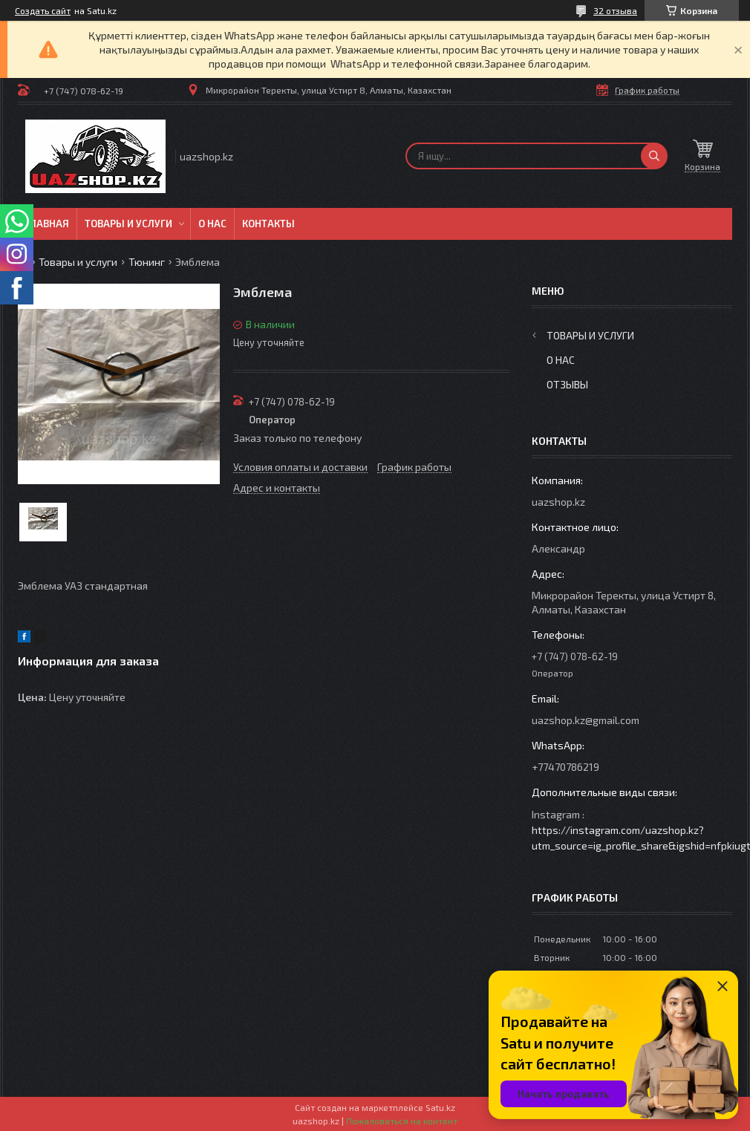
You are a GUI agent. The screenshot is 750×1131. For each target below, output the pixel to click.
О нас (212, 223)
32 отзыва (615, 10)
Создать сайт (43, 10)
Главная (47, 223)
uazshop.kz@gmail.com (585, 720)
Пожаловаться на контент (401, 1120)
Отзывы (567, 384)
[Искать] (654, 156)
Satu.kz (440, 1107)
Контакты (268, 223)
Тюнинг (146, 261)
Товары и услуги (128, 223)
